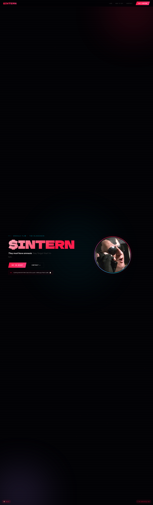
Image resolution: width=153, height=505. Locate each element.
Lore (110, 3)
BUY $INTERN (142, 3)
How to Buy (119, 3)
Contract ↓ (36, 265)
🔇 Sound (6, 501)
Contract (129, 3)
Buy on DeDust (17, 265)
